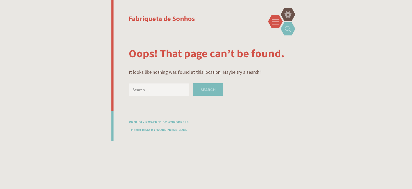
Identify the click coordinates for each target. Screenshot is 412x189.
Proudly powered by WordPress (159, 122)
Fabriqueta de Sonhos (162, 18)
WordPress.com (171, 129)
